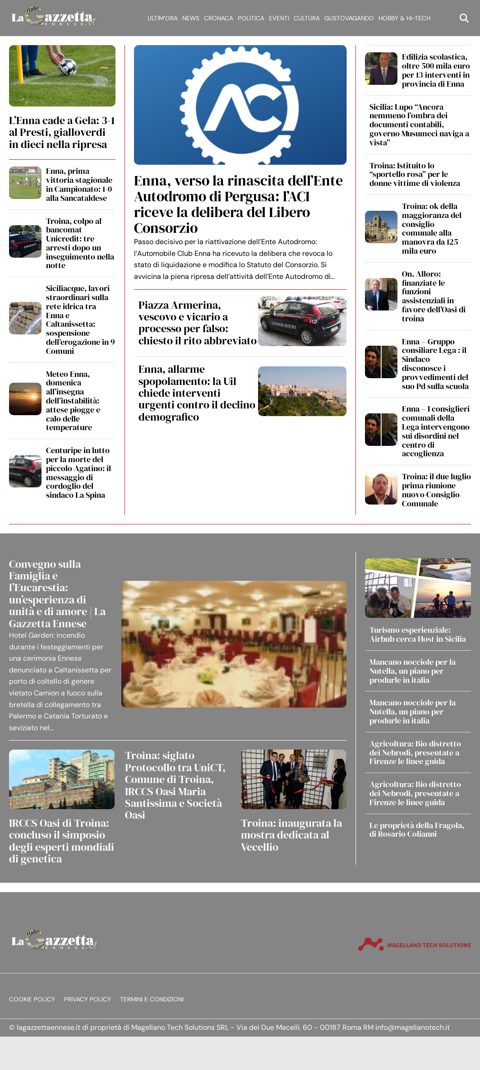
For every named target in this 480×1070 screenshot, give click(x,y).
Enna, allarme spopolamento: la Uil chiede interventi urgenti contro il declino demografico (196, 392)
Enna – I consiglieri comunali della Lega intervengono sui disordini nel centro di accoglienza (436, 431)
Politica (251, 18)
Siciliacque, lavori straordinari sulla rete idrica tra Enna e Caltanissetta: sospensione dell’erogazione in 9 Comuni (80, 320)
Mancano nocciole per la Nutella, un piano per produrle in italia (412, 671)
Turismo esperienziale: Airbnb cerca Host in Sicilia (417, 634)
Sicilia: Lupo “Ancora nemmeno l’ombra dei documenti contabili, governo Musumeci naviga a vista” (419, 124)
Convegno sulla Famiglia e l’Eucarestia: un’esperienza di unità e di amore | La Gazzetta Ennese (57, 593)
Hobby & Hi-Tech (404, 18)
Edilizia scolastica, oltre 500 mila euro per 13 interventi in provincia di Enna (436, 70)
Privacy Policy (87, 999)
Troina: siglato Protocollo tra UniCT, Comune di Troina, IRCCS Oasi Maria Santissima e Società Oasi (175, 785)
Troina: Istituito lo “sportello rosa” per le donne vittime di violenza (414, 174)
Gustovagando (349, 18)
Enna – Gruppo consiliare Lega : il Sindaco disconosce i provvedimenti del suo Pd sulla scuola (435, 364)
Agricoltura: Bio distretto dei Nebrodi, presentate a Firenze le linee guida (415, 752)
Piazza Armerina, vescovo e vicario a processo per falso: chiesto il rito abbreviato (197, 322)
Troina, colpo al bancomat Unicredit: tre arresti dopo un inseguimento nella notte (80, 243)
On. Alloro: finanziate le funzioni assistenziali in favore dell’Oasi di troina (434, 296)
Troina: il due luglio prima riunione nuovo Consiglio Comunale (436, 490)
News (190, 18)
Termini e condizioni (152, 999)
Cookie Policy (32, 999)
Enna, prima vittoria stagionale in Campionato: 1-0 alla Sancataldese (79, 184)
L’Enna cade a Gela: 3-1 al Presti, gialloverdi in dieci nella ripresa (62, 132)
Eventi (279, 18)
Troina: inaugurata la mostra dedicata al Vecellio (291, 834)
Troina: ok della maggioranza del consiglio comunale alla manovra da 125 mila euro (432, 228)
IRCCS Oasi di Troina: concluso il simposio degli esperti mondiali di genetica (61, 840)
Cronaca (218, 18)
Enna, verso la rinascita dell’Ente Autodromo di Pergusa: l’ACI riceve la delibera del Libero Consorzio (238, 204)
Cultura (307, 18)
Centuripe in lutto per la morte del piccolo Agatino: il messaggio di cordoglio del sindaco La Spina (78, 472)
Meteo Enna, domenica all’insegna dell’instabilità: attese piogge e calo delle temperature (73, 400)
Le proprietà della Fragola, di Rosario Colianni (416, 830)
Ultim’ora (163, 18)
